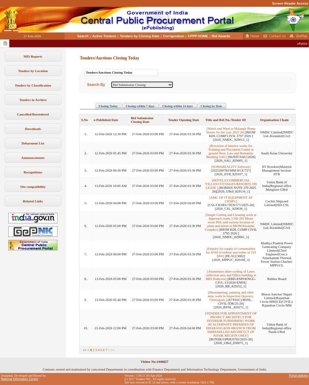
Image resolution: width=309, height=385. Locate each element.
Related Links (33, 201)
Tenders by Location (33, 71)
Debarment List (33, 143)
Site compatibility (33, 186)
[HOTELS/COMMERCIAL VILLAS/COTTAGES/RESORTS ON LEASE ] (231, 183)
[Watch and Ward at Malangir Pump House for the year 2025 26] (231, 130)
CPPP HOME (198, 36)
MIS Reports (33, 56)
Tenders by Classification (33, 85)
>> (112, 350)
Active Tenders (104, 36)
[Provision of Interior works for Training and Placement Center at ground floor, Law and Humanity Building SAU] (229, 151)
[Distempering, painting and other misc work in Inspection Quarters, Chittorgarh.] (231, 296)
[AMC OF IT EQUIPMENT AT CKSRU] (230, 199)
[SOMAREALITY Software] (231, 166)
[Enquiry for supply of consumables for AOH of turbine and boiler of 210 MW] (231, 252)
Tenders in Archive (33, 100)
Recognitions (33, 172)
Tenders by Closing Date (139, 36)
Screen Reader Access (290, 3)
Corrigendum (173, 36)
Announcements (33, 158)
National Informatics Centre (19, 379)
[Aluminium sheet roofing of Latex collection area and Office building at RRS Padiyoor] (231, 275)
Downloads (33, 129)
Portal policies (298, 375)
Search (83, 36)
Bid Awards (221, 36)
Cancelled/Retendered (33, 114)
